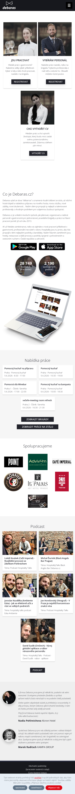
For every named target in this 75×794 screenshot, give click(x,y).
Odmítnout (36, 788)
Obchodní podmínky (37, 766)
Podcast (37, 670)
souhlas (37, 777)
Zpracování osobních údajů (37, 769)
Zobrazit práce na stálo (37, 426)
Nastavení (20, 788)
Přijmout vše (54, 788)
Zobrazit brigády (37, 419)
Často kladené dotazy (37, 773)
